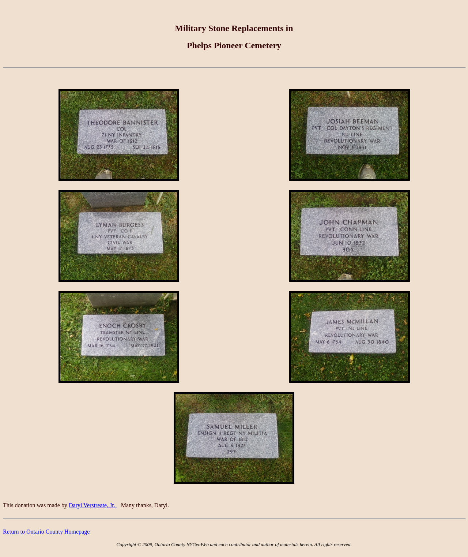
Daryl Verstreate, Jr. (93, 505)
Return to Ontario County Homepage (46, 531)
